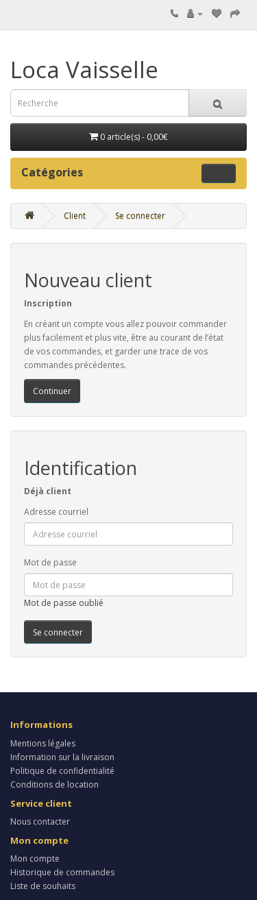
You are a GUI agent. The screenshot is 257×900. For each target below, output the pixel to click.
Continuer (52, 391)
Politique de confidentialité (62, 771)
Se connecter (140, 215)
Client (75, 215)
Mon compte (35, 858)
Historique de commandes (62, 872)
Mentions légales (42, 743)
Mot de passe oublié (63, 603)
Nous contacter (40, 821)
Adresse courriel (56, 512)
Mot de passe (50, 562)
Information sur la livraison (62, 757)
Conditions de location (54, 784)
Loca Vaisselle (84, 69)
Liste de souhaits (42, 886)
